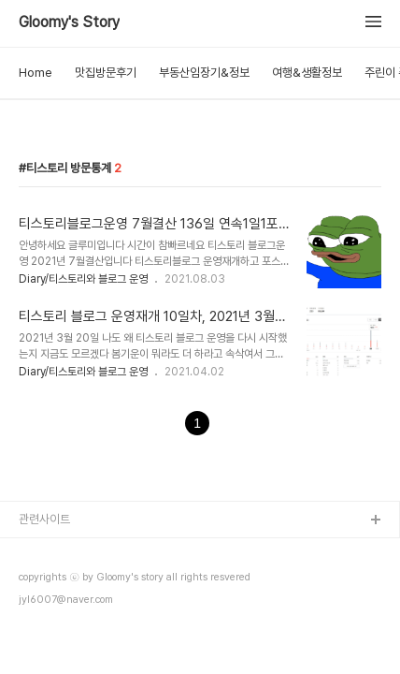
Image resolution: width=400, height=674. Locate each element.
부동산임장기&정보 (204, 73)
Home (35, 73)
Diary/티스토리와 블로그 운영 (83, 279)
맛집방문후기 (105, 73)
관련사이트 (44, 519)
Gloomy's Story (69, 22)
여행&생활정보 (307, 73)
